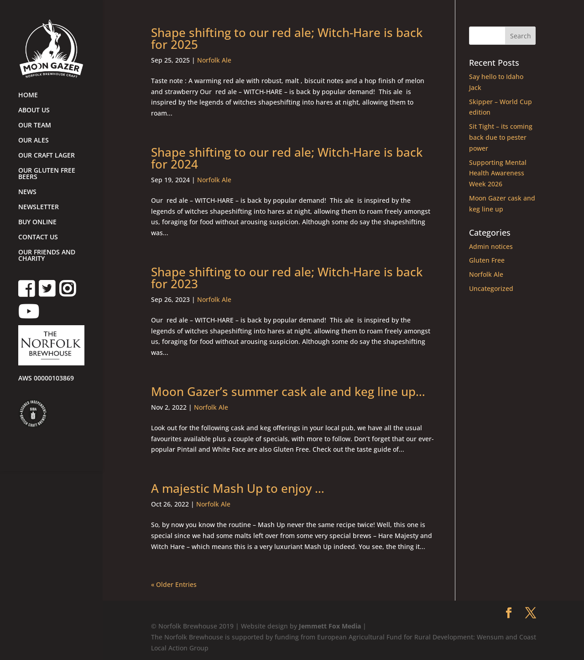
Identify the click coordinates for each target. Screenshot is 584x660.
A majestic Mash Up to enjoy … (237, 488)
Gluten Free (487, 260)
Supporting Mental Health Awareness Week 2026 (498, 173)
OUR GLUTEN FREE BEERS (46, 174)
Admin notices (491, 246)
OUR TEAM (34, 125)
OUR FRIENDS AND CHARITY (46, 256)
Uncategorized (491, 288)
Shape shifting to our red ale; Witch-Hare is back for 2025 (286, 38)
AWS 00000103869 (46, 378)
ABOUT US (34, 110)
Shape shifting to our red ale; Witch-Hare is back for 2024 (286, 158)
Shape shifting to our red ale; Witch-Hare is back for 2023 (286, 278)
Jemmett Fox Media (330, 626)
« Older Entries (174, 584)
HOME (28, 95)
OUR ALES (33, 140)
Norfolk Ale (214, 60)
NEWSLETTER (38, 207)
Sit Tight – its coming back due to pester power (500, 137)
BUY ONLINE (37, 222)
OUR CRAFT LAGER (46, 155)
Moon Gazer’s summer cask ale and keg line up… (288, 391)
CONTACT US (38, 237)
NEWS (27, 192)
